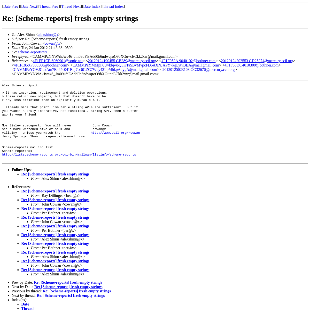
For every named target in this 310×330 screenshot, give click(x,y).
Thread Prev (49, 6)
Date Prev (11, 6)
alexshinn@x (48, 35)
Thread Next (71, 6)
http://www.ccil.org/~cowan (115, 142)
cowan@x (52, 43)
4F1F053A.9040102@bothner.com (188, 61)
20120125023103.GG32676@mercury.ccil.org (199, 69)
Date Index (92, 6)
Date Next (29, 6)
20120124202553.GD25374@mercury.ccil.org (257, 61)
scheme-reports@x (32, 52)
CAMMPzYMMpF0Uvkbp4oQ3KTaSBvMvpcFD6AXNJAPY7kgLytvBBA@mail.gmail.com (145, 65)
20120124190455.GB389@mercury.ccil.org (122, 61)
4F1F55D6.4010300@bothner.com (252, 65)
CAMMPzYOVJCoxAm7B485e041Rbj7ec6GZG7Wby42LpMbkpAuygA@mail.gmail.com (85, 69)
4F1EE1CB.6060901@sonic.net (58, 61)
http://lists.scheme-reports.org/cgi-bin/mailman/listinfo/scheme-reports (69, 169)
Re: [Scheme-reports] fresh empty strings (55, 189)
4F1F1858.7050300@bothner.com (40, 65)
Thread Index (113, 6)
